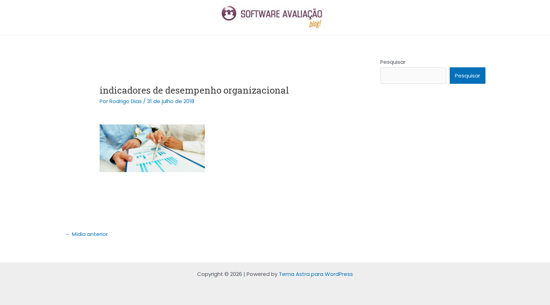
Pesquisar (392, 62)
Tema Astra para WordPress (316, 274)
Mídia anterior (86, 234)
